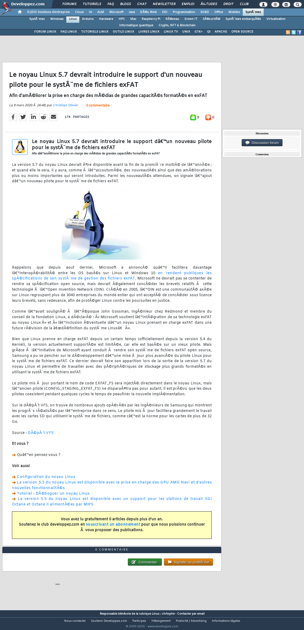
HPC (122, 19)
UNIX (186, 32)
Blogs (125, 4)
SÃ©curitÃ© (211, 19)
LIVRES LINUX (148, 32)
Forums (69, 4)
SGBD (204, 12)
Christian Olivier (65, 109)
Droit (228, 4)
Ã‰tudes (209, 4)
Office (218, 12)
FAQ (110, 4)
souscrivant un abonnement (113, 528)
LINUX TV (171, 32)
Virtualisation (275, 19)
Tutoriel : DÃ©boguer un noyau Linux (53, 496)
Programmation (184, 12)
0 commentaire (98, 109)
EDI (164, 12)
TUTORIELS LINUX (94, 32)
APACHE (221, 32)
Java (132, 12)
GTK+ (198, 32)
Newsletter (164, 4)
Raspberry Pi (151, 19)
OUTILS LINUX (123, 32)
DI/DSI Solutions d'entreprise (48, 12)
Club (244, 4)
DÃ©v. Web (148, 12)
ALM (100, 12)
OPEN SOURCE (242, 32)
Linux (73, 19)
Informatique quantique (136, 25)
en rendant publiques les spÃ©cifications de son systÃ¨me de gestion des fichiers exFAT (112, 279)
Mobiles (234, 12)
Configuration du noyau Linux (46, 480)
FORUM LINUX (45, 32)
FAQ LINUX (68, 32)
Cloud (79, 12)
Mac (133, 19)
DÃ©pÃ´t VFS (41, 436)
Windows (57, 19)
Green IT (190, 19)
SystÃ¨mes (253, 12)
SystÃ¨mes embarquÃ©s (243, 19)
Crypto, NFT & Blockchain (177, 25)
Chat (142, 4)
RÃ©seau (172, 19)
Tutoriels (92, 4)
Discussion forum (262, 143)
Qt (208, 32)
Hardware (106, 19)
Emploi (188, 4)
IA (90, 12)
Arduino (88, 19)
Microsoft (116, 12)
